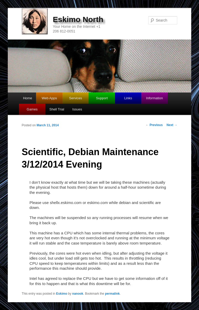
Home (27, 98)
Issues (77, 109)
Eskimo (61, 293)
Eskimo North (78, 19)
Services (75, 98)
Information (154, 98)
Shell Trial (56, 109)
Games (32, 109)
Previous (154, 125)
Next (172, 125)
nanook (77, 293)
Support (102, 98)
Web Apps (49, 98)
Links (128, 98)
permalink (112, 293)
